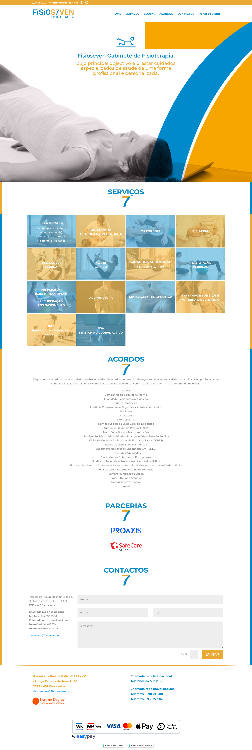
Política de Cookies (114, 745)
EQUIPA (149, 14)
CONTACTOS (185, 14)
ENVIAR (212, 654)
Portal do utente (209, 14)
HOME (117, 14)
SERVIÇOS (132, 14)
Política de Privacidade (141, 745)
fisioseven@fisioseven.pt (44, 635)
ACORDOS (166, 14)
